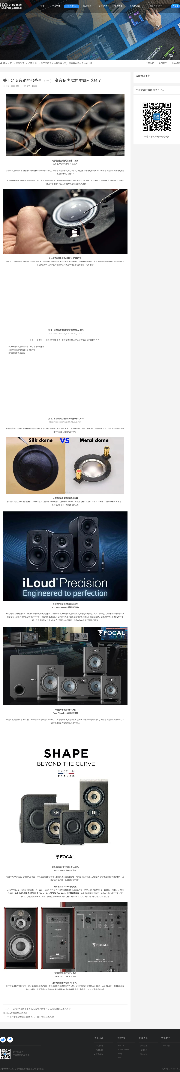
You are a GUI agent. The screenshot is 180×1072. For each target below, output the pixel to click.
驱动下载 (165, 1046)
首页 (42, 6)
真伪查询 (118, 6)
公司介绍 (98, 1046)
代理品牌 (56, 6)
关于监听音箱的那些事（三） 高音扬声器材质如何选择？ (66, 63)
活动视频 (176, 63)
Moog (119, 1054)
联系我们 (98, 1054)
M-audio (120, 1046)
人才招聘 (98, 1050)
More (119, 1058)
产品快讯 (150, 63)
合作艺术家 (135, 6)
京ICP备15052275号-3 (171, 1069)
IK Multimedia (123, 1050)
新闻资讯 (71, 6)
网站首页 (6, 63)
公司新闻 (31, 63)
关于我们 (103, 6)
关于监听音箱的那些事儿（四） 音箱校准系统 (32, 1017)
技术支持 (87, 6)
